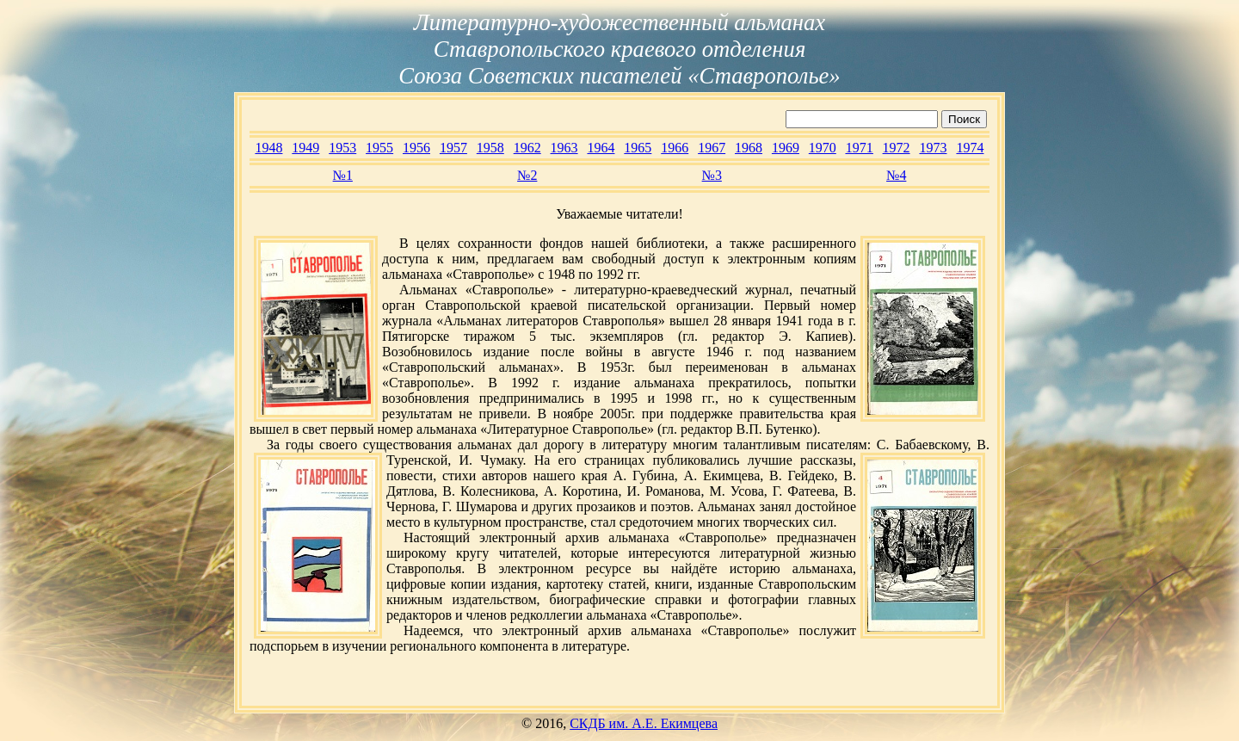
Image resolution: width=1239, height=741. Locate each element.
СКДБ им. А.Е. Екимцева (644, 723)
